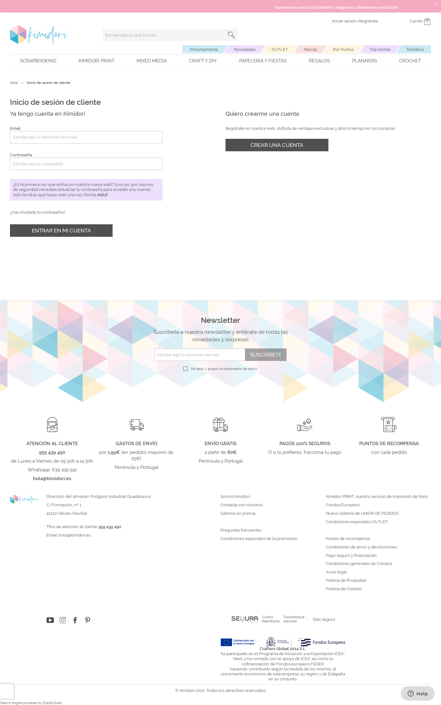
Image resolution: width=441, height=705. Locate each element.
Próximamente (204, 49)
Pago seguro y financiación (351, 555)
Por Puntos (343, 49)
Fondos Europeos (343, 505)
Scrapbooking (38, 61)
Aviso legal (336, 572)
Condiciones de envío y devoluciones (361, 547)
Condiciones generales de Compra (359, 564)
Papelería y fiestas (263, 61)
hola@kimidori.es (75, 535)
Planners (364, 61)
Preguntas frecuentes (240, 530)
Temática (415, 49)
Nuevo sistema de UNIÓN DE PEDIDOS (362, 513)
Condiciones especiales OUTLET (357, 522)
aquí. (103, 194)
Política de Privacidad (346, 580)
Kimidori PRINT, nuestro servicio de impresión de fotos (377, 496)
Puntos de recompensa (348, 539)
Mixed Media (152, 61)
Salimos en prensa (237, 513)
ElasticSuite (52, 703)
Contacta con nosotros (241, 505)
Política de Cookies (344, 589)
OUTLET (280, 49)
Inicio (14, 83)
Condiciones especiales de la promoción (259, 539)
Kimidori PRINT (96, 61)
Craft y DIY (203, 61)
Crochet (410, 61)
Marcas (310, 49)
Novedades (245, 49)
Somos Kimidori (235, 496)
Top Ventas (380, 49)
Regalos (319, 61)
